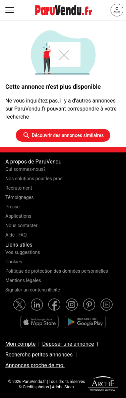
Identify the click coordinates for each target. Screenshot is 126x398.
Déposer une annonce (68, 344)
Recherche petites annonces (39, 354)
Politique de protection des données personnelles (56, 271)
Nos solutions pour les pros (33, 178)
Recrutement (18, 188)
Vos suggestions (22, 252)
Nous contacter (21, 225)
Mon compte (20, 344)
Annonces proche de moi (35, 365)
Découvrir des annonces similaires (63, 135)
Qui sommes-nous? (25, 169)
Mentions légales (23, 280)
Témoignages (19, 197)
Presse (12, 206)
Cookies (13, 261)
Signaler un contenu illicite (32, 289)
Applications (18, 216)
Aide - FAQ (16, 235)
